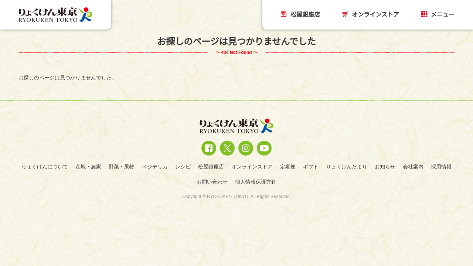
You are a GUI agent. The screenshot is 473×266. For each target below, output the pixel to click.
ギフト (311, 167)
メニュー (438, 14)
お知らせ (385, 167)
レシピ (183, 167)
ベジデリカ (155, 167)
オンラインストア (370, 14)
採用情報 (441, 167)
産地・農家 (88, 167)
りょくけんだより (346, 167)
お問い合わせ (212, 182)
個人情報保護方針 (255, 182)
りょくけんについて (44, 167)
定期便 (288, 167)
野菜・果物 (122, 167)
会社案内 (413, 167)
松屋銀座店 (300, 14)
